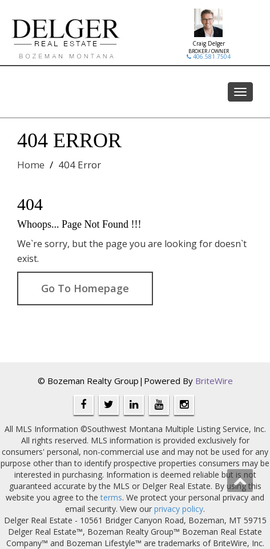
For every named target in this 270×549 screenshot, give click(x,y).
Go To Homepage (85, 288)
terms (111, 497)
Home (31, 164)
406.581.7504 (209, 56)
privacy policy (178, 508)
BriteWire (214, 380)
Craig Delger (208, 43)
